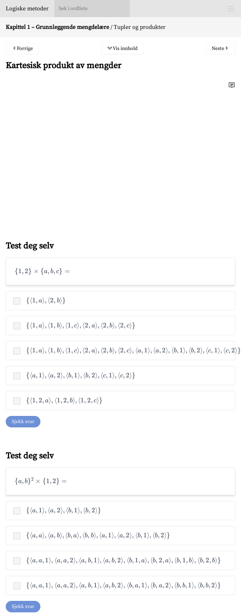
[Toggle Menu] (231, 8)
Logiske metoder (27, 8)
